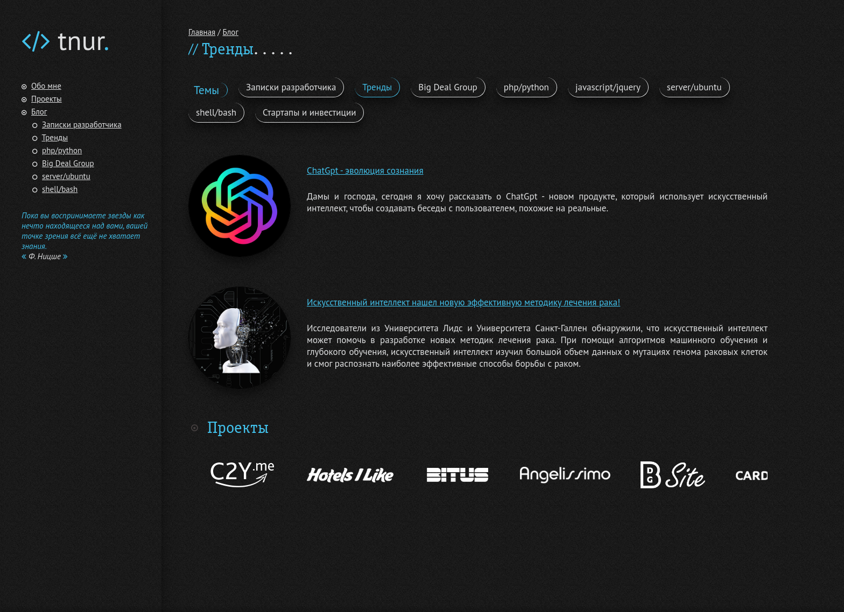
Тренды (55, 137)
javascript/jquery (608, 87)
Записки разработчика (82, 124)
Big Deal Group (68, 163)
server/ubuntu (66, 176)
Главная (201, 32)
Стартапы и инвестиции (309, 112)
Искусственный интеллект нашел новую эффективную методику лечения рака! (463, 302)
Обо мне (46, 86)
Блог (39, 111)
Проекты (46, 99)
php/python (62, 150)
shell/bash (60, 189)
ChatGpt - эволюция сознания (365, 170)
